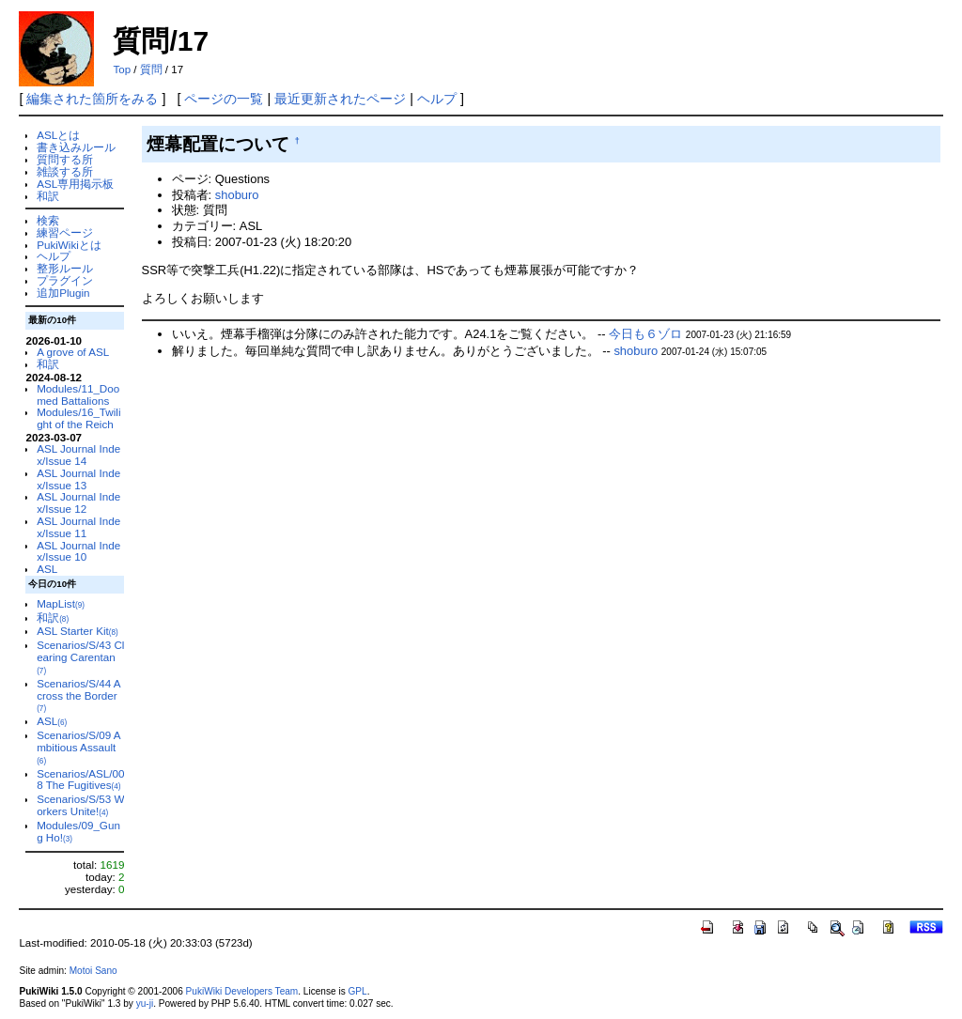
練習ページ (65, 232)
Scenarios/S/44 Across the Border (78, 695)
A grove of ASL (73, 352)
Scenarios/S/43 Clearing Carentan (80, 657)
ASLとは (58, 135)
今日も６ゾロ (645, 334)
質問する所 (65, 159)
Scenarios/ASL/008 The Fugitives (80, 779)
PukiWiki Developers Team (242, 991)
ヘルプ (437, 98)
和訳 (48, 196)
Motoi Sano (93, 970)
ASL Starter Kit (77, 631)
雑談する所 (65, 171)
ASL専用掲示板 (75, 184)
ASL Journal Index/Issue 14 (78, 454)
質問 (151, 69)
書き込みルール (76, 147)
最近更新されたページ (340, 98)
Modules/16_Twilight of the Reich (78, 418)
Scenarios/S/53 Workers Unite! (80, 805)
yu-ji (144, 1003)
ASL (47, 569)
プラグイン (65, 280)
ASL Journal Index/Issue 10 (78, 551)
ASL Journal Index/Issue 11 (78, 527)
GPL (357, 991)
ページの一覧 (223, 98)
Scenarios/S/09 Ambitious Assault (78, 747)
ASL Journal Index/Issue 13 (78, 479)
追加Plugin (63, 292)
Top (122, 69)
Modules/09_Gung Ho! (78, 831)
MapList (61, 603)
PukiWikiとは (69, 245)
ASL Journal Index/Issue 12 (78, 502)
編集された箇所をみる (92, 98)
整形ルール (65, 268)
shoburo (237, 195)
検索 (48, 220)
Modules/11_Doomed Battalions (78, 394)
